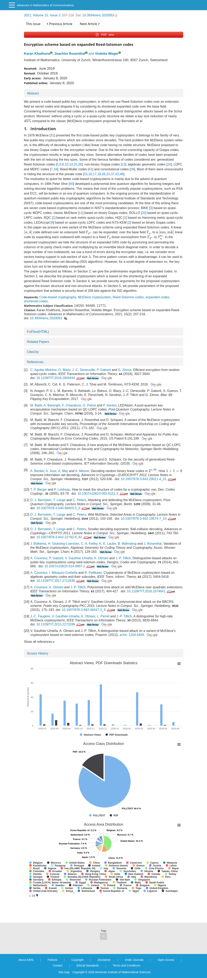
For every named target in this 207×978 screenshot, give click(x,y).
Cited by (33, 352)
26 (103, 174)
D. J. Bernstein (40, 500)
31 (52, 135)
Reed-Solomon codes (128, 297)
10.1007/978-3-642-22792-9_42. (64, 537)
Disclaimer (104, 959)
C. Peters (79, 500)
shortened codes (36, 301)
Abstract (33, 93)
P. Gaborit (104, 370)
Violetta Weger (107, 53)
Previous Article (59, 24)
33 (108, 174)
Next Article (90, 24)
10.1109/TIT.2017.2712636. (60, 580)
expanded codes (157, 297)
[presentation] (27, 121)
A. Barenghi (52, 405)
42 (117, 174)
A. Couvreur (38, 558)
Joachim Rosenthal (69, 53)
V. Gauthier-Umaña (78, 558)
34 (55, 169)
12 (123, 164)
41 (90, 169)
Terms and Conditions (126, 965)
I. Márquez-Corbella (63, 572)
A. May (63, 471)
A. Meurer (82, 471)
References (35, 362)
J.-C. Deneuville (83, 370)
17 (95, 174)
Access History (37, 653)
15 (85, 174)
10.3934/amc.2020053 (99, 15)
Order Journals (134, 959)
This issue (33, 24)
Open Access (166, 959)
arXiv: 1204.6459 (132, 635)
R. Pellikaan (93, 572)
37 (112, 174)
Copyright (77, 959)
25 (75, 164)
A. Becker (37, 471)
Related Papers (38, 341)
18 (99, 174)
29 (132, 169)
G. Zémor (124, 370)
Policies (52, 959)
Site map (64, 972)
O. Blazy (64, 370)
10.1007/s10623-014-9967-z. (69, 566)
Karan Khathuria (37, 53)
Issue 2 (55, 15)
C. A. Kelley (89, 543)
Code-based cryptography (57, 297)
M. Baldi (36, 405)
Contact (57, 965)
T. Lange (59, 500)
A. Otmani (101, 558)
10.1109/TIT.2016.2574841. (151, 591)
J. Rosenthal (153, 543)
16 (90, 174)
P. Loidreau (62, 489)
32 (144, 213)
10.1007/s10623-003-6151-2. (102, 493)
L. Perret (103, 616)
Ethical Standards (88, 965)
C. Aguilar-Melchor (43, 370)
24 (169, 164)
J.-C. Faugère (40, 616)
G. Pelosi (89, 405)
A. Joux (51, 471)
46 (121, 174)
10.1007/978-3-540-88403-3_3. (63, 508)
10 (66, 164)
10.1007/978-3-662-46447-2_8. (89, 610)
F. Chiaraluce (71, 405)
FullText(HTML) (38, 331)
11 (80, 213)
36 (80, 164)
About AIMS (26, 959)
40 (71, 183)
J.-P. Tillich (123, 558)
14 (71, 164)
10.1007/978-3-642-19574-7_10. (149, 518)
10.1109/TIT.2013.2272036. (60, 624)
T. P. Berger (38, 489)
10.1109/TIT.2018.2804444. (60, 378)
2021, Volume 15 (36, 15)
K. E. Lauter (107, 543)
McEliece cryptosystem (94, 297)
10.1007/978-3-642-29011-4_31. (149, 479)
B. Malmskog (127, 543)
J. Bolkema (38, 543)
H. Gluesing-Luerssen (63, 543)
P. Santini (109, 405)
